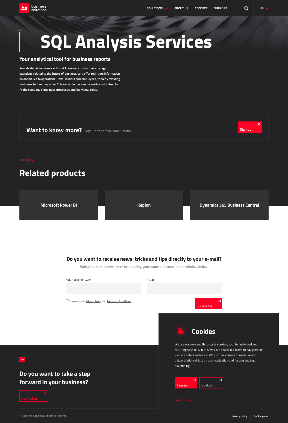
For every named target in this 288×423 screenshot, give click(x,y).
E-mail (151, 280)
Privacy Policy (93, 301)
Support (220, 8)
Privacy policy (239, 416)
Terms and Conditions (119, 301)
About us (181, 8)
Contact (201, 8)
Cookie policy (261, 416)
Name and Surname (79, 280)
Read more (183, 400)
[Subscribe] (208, 303)
